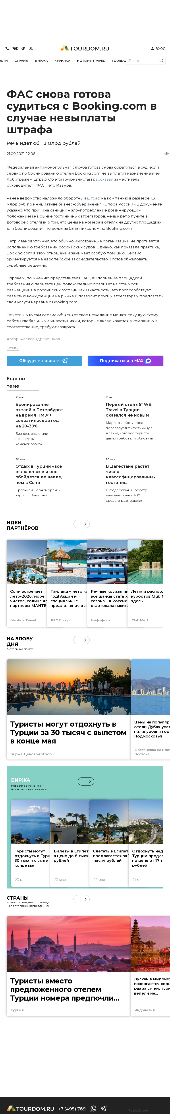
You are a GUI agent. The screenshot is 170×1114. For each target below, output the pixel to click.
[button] (85, 524)
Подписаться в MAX (126, 361)
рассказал (103, 179)
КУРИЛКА (62, 61)
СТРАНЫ (21, 61)
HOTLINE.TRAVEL (91, 61)
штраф (93, 198)
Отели (13, 348)
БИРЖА (41, 61)
